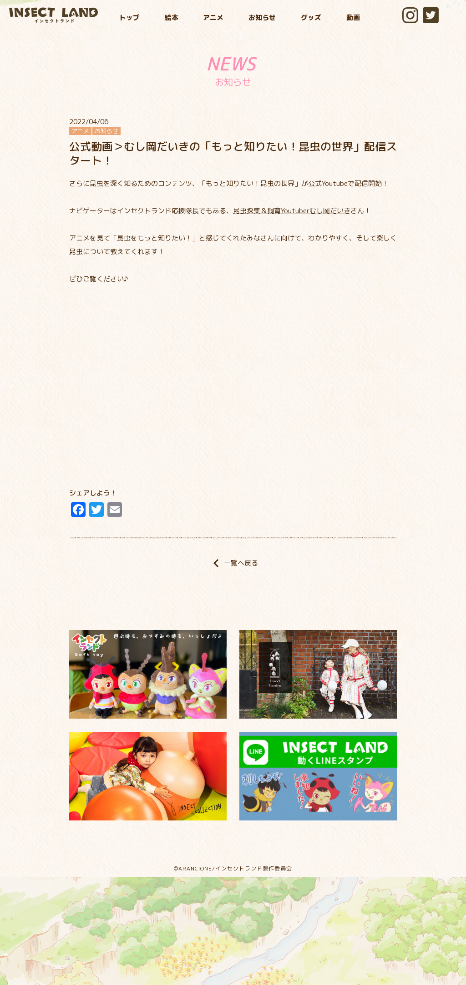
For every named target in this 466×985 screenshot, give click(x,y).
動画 (353, 17)
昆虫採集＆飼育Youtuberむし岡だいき (291, 210)
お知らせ (262, 17)
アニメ (213, 17)
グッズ (311, 17)
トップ (129, 17)
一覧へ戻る (233, 563)
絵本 (171, 17)
